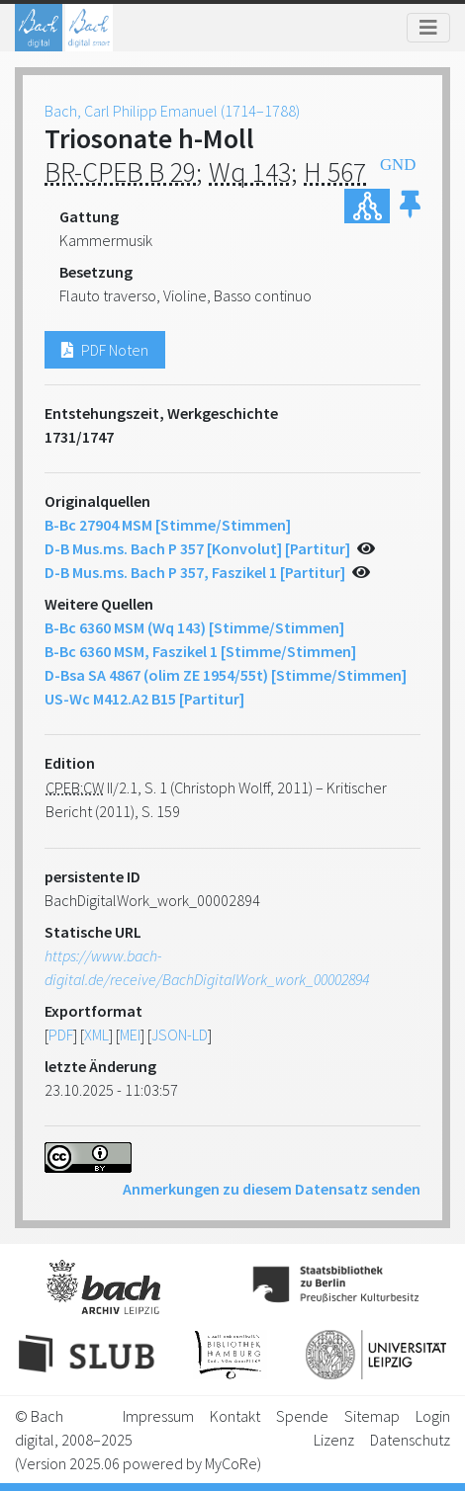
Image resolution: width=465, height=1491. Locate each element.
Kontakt (235, 1416)
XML (96, 1034)
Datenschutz (410, 1440)
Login (433, 1416)
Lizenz (334, 1440)
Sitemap (372, 1416)
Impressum (158, 1416)
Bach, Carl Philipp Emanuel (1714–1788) (172, 111)
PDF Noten (104, 350)
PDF (60, 1034)
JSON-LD (179, 1034)
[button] (410, 206)
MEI (130, 1034)
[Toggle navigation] (428, 27)
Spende (302, 1416)
